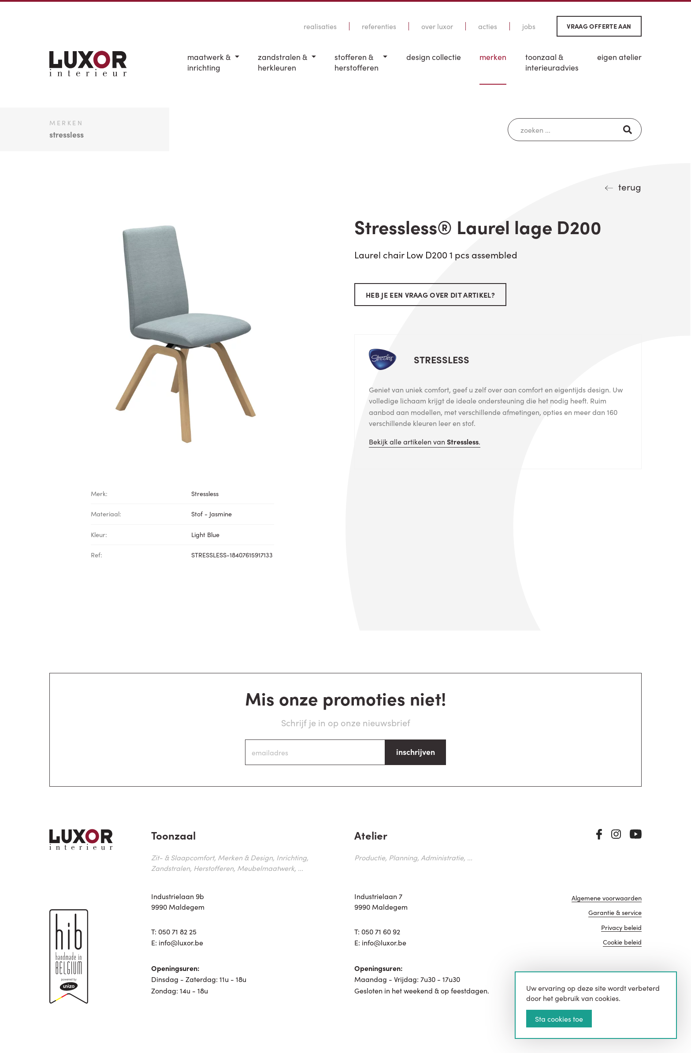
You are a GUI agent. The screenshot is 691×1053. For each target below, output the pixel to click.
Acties (487, 26)
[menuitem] (213, 68)
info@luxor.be (181, 942)
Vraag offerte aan (599, 26)
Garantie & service (615, 913)
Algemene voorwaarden (607, 898)
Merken (492, 57)
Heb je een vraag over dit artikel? (430, 294)
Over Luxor (437, 26)
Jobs (528, 26)
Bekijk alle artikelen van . (424, 441)
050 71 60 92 (380, 931)
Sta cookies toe (559, 1018)
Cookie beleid (622, 942)
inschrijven (415, 751)
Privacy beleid (621, 928)
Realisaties (320, 26)
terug (629, 186)
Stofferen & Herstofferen (356, 62)
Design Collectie (433, 57)
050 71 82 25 (177, 931)
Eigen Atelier (619, 57)
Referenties (379, 26)
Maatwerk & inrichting (208, 62)
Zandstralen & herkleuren (282, 62)
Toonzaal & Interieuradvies (552, 62)
